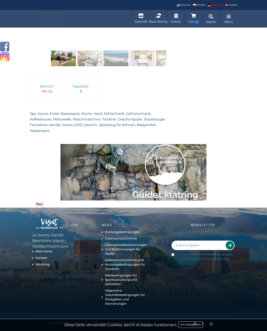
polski (199, 5)
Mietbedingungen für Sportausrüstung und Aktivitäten (119, 279)
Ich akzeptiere (190, 324)
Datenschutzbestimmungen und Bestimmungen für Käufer (124, 249)
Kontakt (39, 258)
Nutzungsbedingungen (121, 232)
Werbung (40, 264)
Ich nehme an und (205, 256)
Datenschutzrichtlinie (119, 238)
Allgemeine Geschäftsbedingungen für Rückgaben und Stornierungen (123, 297)
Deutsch (215, 5)
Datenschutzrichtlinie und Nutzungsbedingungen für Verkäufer (123, 264)
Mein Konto (42, 251)
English (183, 5)
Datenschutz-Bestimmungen (208, 259)
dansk (231, 5)
